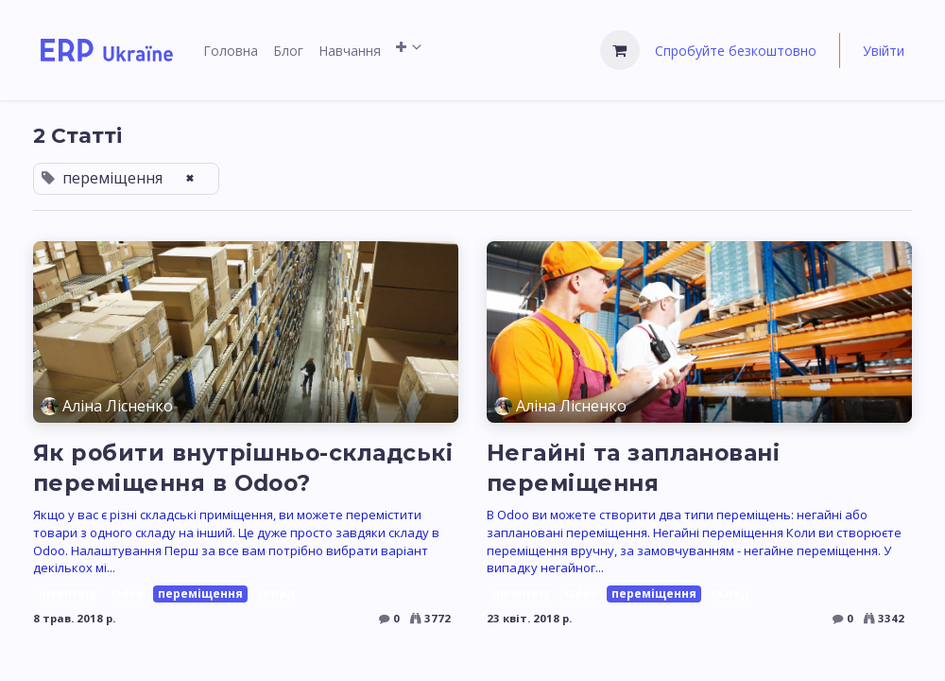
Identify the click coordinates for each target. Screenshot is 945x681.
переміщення (200, 593)
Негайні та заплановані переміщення (633, 468)
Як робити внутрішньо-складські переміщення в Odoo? (243, 468)
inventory (68, 593)
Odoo (128, 593)
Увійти (883, 51)
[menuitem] (231, 50)
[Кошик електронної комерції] (620, 50)
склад (276, 593)
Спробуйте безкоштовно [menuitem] (735, 51)
